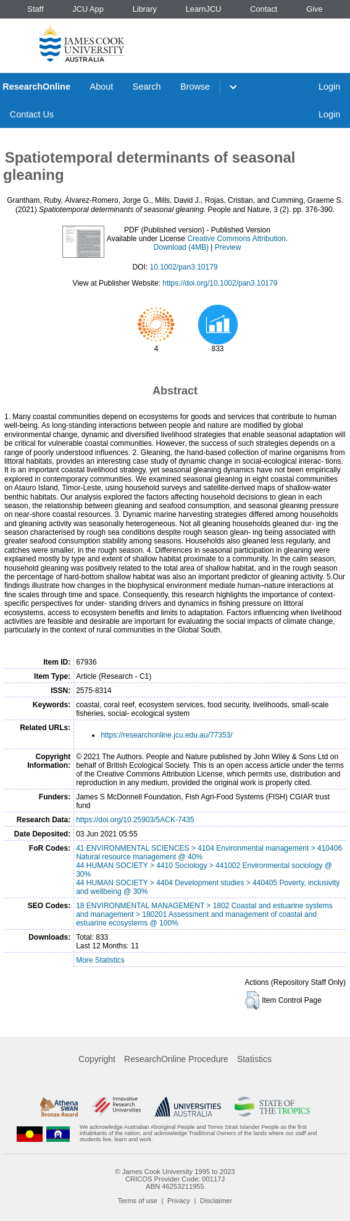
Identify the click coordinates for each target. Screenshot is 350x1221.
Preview (228, 247)
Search (147, 86)
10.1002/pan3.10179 (183, 267)
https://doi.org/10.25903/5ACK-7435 (135, 819)
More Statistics (100, 960)
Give (314, 9)
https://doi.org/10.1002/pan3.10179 (219, 283)
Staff (35, 9)
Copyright (96, 1059)
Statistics (254, 1059)
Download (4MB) (181, 247)
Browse (195, 86)
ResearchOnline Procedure (176, 1059)
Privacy (178, 1200)
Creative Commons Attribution (236, 238)
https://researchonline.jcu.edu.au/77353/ (166, 735)
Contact (263, 9)
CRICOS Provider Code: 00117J (175, 1179)
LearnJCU (204, 9)
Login (329, 86)
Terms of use (137, 1200)
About (102, 86)
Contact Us (32, 114)
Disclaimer (216, 1200)
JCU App (88, 9)
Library (145, 9)
